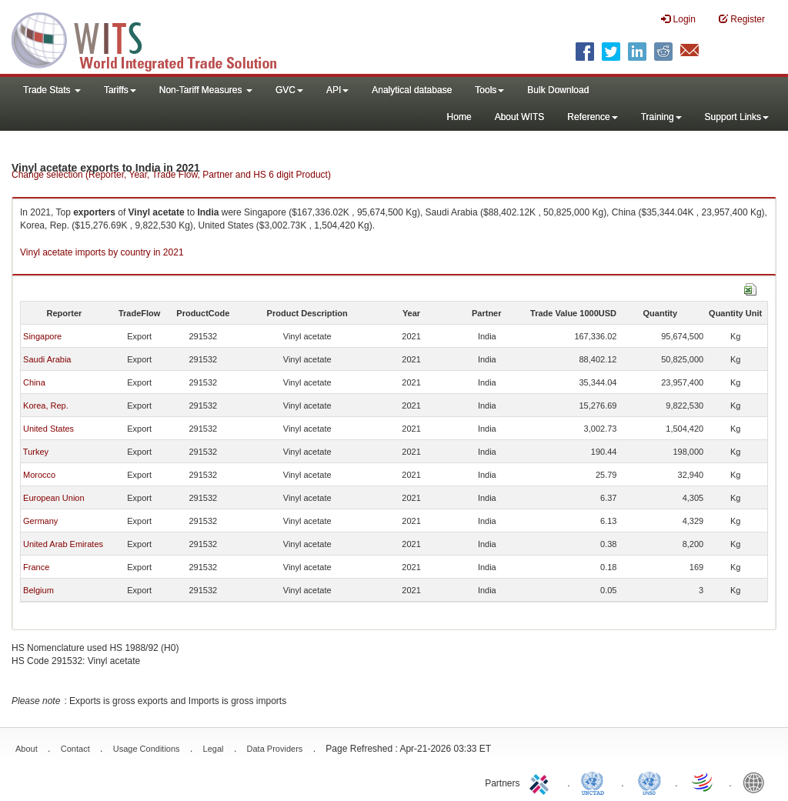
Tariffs (120, 90)
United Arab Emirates (63, 544)
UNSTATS (649, 781)
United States (48, 428)
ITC (541, 781)
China (34, 382)
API (337, 90)
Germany (40, 521)
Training (661, 117)
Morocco (39, 474)
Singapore (42, 336)
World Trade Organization (703, 781)
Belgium (38, 590)
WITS (154, 38)
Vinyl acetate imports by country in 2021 (102, 252)
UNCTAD (595, 781)
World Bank (757, 781)
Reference (592, 117)
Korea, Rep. (45, 405)
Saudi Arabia (47, 359)
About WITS (520, 117)
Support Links (737, 117)
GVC (289, 90)
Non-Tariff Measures (205, 90)
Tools (489, 90)
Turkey (35, 451)
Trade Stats (52, 90)
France (36, 567)
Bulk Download (558, 90)
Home (459, 117)
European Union (54, 497)
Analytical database (412, 90)
